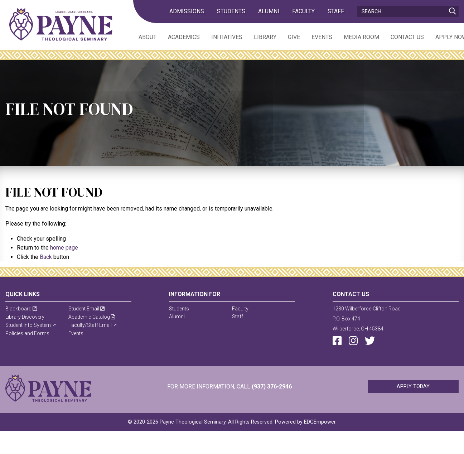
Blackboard (21, 308)
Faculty (303, 11)
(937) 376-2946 (272, 386)
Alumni (268, 11)
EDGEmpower (319, 422)
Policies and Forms (27, 333)
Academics (184, 37)
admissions (186, 11)
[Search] (408, 11)
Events (321, 37)
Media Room (361, 37)
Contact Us (407, 37)
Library (265, 37)
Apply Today (413, 386)
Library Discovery (24, 317)
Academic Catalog (91, 317)
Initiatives (226, 37)
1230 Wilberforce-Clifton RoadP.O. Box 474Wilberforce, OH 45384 (367, 319)
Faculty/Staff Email (92, 325)
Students (231, 11)
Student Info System (30, 325)
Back (46, 256)
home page (64, 247)
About (147, 37)
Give (294, 37)
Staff (336, 11)
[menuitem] (141, 36)
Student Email (86, 308)
